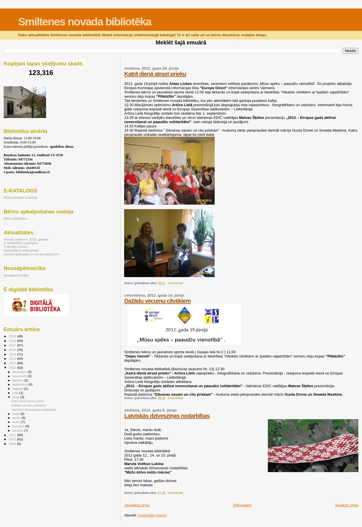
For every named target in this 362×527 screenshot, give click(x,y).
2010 (13, 439)
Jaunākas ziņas (137, 505)
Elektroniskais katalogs (20, 197)
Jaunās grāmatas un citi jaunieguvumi (31, 254)
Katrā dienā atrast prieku (155, 73)
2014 (13, 358)
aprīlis (17, 417)
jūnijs (16, 397)
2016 (13, 350)
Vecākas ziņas (346, 505)
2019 (13, 336)
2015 (13, 354)
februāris (18, 426)
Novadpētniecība (16, 275)
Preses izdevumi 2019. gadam (26, 239)
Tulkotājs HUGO (16, 246)
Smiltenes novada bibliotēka (84, 22)
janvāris (18, 430)
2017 (13, 345)
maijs (16, 413)
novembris (20, 376)
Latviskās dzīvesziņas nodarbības (167, 415)
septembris (20, 384)
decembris (20, 372)
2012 (13, 367)
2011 (13, 435)
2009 (13, 443)
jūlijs (16, 393)
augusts (18, 388)
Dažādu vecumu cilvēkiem (157, 300)
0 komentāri (175, 283)
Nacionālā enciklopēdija (21, 250)
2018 (13, 340)
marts (16, 422)
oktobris (18, 380)
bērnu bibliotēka (15, 218)
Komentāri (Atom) (152, 515)
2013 (13, 363)
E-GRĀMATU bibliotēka (21, 243)
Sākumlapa (242, 505)
